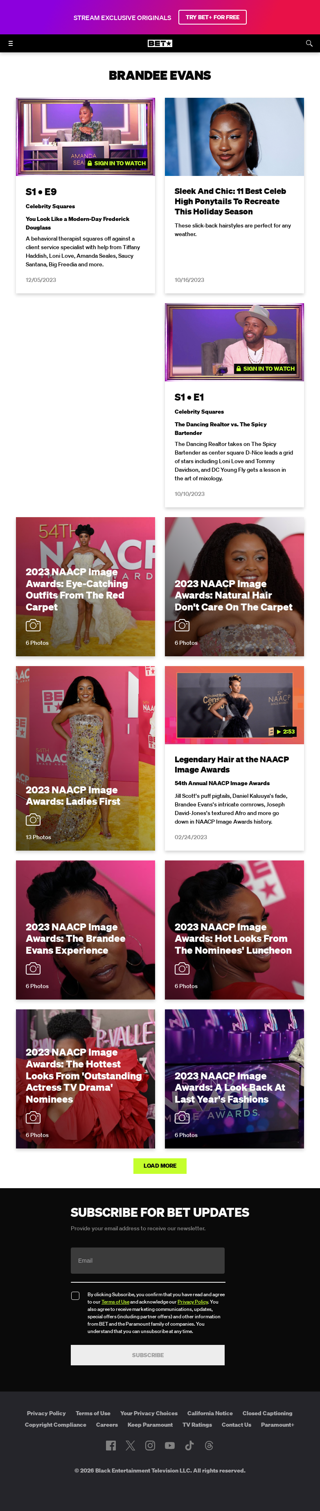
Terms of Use (115, 1301)
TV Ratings (197, 1424)
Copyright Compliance (55, 1424)
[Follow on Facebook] (111, 1445)
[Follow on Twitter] (130, 1445)
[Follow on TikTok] (189, 1445)
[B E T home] (160, 47)
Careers (107, 1424)
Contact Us (236, 1424)
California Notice (210, 1413)
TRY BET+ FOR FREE (212, 17)
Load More (160, 1165)
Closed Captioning (268, 1413)
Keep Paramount (150, 1424)
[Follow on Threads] (209, 1445)
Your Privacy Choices (149, 1413)
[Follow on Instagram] (150, 1445)
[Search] (309, 43)
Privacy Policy (193, 1301)
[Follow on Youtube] (170, 1445)
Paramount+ (278, 1424)
